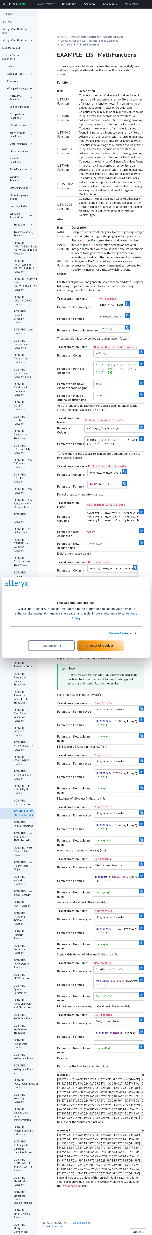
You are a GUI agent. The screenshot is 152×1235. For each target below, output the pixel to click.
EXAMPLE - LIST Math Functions (23, 813)
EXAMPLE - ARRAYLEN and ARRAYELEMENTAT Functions (24, 266)
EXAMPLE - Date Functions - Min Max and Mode (23, 503)
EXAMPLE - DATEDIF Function (20, 478)
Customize (51, 645)
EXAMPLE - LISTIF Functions (23, 802)
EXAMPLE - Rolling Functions (23, 1056)
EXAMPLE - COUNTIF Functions (20, 420)
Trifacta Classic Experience (17, 57)
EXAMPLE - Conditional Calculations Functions (20, 389)
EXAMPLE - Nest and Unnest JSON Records (23, 837)
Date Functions (21, 143)
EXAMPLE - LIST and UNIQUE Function (23, 789)
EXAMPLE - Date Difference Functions (23, 463)
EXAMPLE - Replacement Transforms (21, 1029)
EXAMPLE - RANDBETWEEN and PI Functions (23, 1004)
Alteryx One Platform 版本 (17, 31)
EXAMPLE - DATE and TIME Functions (23, 449)
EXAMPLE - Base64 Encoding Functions (20, 317)
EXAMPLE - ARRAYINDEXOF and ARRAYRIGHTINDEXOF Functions (24, 248)
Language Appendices (21, 215)
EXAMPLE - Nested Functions (20, 880)
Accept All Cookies (100, 645)
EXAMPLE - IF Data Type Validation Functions (21, 715)
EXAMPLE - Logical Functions (23, 824)
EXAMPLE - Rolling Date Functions (20, 1044)
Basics (19, 66)
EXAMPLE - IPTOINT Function (20, 731)
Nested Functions (21, 160)
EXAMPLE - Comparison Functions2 (21, 358)
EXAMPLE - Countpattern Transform (21, 434)
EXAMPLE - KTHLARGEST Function (22, 760)
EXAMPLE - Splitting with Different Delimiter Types (23, 1147)
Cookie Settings (120, 633)
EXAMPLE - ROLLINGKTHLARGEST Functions (24, 1084)
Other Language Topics (21, 197)
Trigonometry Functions (21, 134)
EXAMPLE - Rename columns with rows (23, 1131)
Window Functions (21, 178)
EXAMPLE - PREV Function (22, 976)
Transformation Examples (24, 233)
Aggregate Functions (21, 97)
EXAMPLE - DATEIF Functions (20, 518)
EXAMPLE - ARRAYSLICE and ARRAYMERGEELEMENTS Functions (24, 284)
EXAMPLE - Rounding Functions (20, 1098)
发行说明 (17, 22)
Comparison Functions (21, 116)
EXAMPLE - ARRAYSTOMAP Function (23, 300)
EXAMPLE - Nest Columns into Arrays (23, 851)
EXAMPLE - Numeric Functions (20, 935)
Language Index (18, 206)
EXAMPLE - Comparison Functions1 (21, 344)
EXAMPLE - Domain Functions (20, 576)
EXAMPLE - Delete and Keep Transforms (23, 561)
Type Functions (21, 169)
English (138, 1231)
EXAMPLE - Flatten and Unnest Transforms (20, 679)
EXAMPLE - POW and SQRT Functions (23, 964)
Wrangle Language (19, 88)
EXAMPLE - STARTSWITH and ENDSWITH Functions (23, 1165)
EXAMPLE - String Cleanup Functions (22, 1214)
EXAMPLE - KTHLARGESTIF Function (23, 775)
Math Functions (21, 125)
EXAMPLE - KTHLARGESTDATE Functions (24, 746)
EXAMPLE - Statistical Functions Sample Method (23, 1197)
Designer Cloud (17, 47)
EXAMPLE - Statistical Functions (20, 1181)
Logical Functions (21, 106)
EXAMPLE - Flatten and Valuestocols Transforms (21, 697)
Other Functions (21, 187)
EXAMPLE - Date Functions (23, 490)
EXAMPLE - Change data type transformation (22, 1114)
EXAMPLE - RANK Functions (23, 1016)
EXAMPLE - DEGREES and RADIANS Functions (21, 545)
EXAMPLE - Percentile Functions (20, 949)
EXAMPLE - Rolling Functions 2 (23, 1069)
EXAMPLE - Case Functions (23, 331)
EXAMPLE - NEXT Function (22, 904)
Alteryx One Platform (17, 40)
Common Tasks (19, 73)
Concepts (19, 81)
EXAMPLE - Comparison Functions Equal (22, 373)
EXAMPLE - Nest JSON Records (23, 893)
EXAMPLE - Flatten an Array (23, 664)
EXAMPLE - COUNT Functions (20, 405)
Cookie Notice (81, 1222)
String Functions (21, 151)
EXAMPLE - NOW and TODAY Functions (20, 919)
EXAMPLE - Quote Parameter (20, 989)
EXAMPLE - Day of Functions (23, 530)
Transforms (23, 224)
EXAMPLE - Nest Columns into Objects (23, 866)
